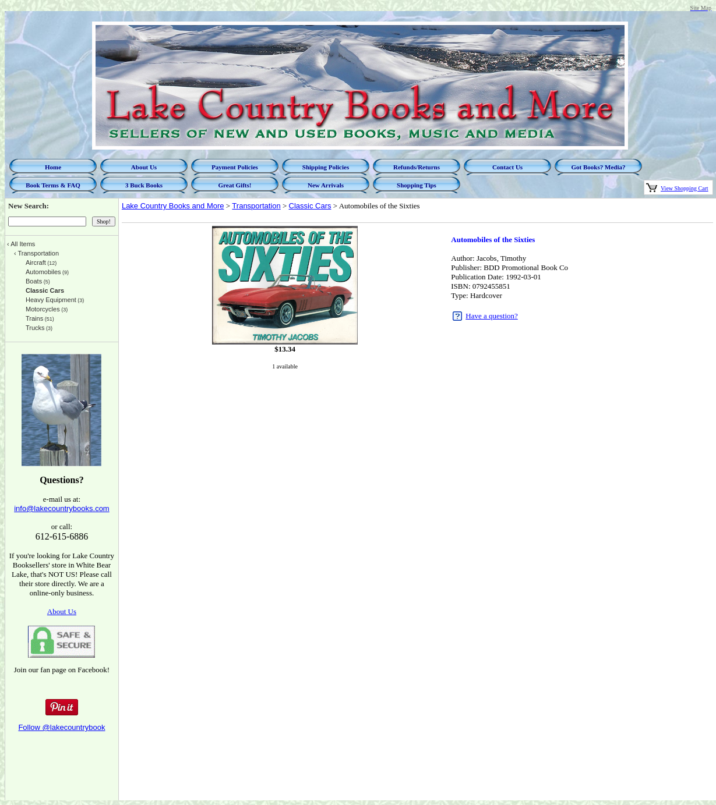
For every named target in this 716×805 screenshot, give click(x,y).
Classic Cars (310, 205)
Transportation (256, 205)
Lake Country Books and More (173, 205)
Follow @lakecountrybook (61, 727)
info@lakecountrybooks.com (62, 508)
